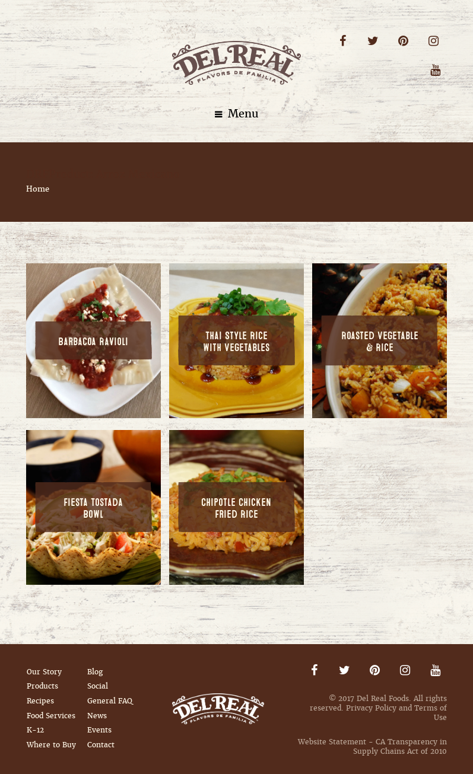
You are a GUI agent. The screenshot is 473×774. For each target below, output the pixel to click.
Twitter (373, 41)
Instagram (433, 41)
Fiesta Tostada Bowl (93, 508)
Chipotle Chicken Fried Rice (236, 508)
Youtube (435, 70)
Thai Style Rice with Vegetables (236, 342)
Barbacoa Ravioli (93, 342)
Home (37, 189)
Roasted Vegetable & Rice (379, 342)
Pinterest (403, 41)
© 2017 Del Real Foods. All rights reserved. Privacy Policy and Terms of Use (378, 708)
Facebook (342, 41)
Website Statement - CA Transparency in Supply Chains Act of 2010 (372, 746)
